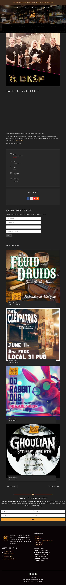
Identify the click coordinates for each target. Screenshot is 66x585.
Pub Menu (22, 26)
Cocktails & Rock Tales (37, 26)
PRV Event (12, 486)
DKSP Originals (19, 140)
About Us (33, 29)
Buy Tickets (15, 174)
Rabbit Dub (12, 420)
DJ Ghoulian (13, 479)
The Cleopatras (14, 362)
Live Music (53, 26)
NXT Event (54, 486)
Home (11, 26)
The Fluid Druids (14, 304)
